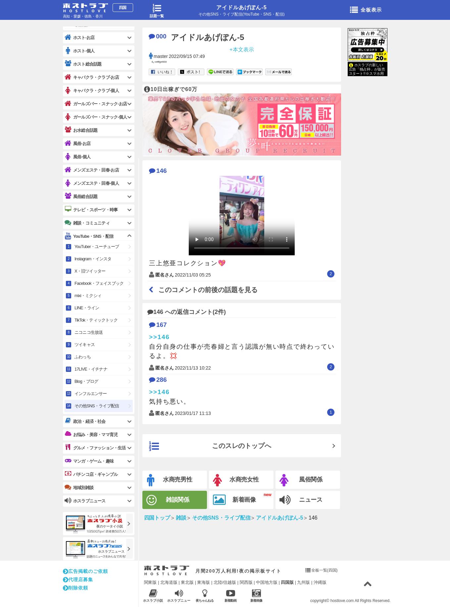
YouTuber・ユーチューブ (97, 246)
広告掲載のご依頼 (85, 571)
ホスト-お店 (80, 37)
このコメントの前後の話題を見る (203, 289)
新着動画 (230, 595)
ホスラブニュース (179, 596)
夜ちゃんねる (204, 595)
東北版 (187, 582)
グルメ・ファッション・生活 (95, 447)
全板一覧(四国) (324, 570)
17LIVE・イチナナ (91, 369)
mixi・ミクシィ (88, 295)
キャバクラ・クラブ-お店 (92, 77)
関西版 (246, 582)
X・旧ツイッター (90, 271)
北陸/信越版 (225, 582)
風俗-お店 (77, 143)
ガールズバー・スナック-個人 (96, 117)
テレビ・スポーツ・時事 (91, 209)
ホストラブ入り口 (166, 571)
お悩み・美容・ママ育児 (91, 434)
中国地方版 (266, 582)
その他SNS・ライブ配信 (97, 405)
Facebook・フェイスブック (99, 283)
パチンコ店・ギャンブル (91, 474)
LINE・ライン (87, 307)
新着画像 (234, 500)
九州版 (303, 582)
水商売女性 (236, 480)
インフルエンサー (91, 393)
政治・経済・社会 (85, 421)
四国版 (287, 582)
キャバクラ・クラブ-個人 (92, 90)
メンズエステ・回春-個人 (92, 183)
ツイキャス (85, 344)
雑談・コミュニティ (87, 223)
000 (158, 36)
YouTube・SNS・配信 (89, 236)
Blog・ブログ (86, 381)
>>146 (159, 336)
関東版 (150, 582)
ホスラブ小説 (153, 595)
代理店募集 (78, 579)
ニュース (301, 500)
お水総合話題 (81, 130)
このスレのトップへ (210, 446)
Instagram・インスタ (93, 258)
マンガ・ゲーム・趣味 (89, 461)
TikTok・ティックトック (96, 320)
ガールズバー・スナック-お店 (96, 104)
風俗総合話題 (81, 196)
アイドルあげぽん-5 (241, 7)
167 (158, 324)
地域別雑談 (79, 487)
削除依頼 (75, 587)
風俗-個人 (77, 157)
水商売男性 (170, 480)
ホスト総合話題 (83, 64)
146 (158, 170)
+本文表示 (241, 49)
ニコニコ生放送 (89, 332)
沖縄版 (320, 582)
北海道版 (168, 582)
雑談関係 (168, 500)
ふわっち (83, 356)
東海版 (203, 582)
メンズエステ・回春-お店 (92, 170)
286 (158, 379)
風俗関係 (301, 480)
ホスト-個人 (80, 51)
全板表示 (366, 10)
